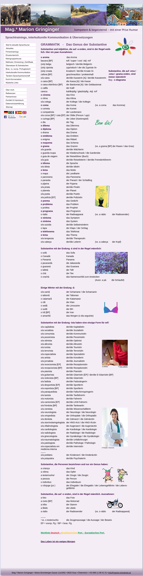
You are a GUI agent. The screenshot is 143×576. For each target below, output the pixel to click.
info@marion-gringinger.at (119, 573)
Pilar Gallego (123, 366)
